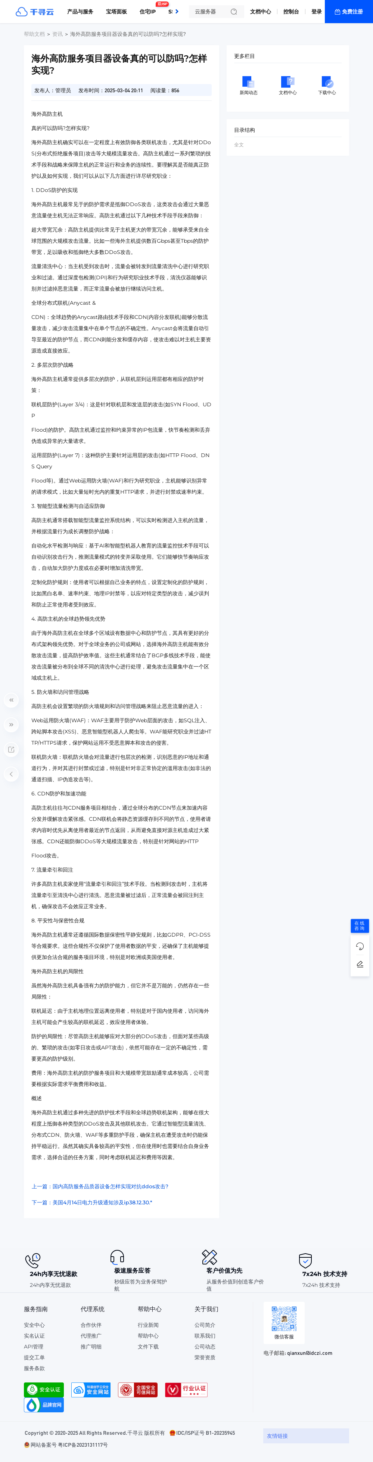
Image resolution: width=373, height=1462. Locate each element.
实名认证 (34, 1335)
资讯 (57, 34)
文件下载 (148, 1346)
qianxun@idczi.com (309, 1352)
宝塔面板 (116, 11)
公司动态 (205, 1346)
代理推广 (91, 1335)
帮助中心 (148, 1335)
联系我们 (205, 1335)
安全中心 (34, 1325)
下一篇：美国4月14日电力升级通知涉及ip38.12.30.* (92, 1202)
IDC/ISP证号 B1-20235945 (205, 1432)
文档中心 (260, 11)
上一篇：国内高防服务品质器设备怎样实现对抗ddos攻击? (100, 1186)
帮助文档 (34, 34)
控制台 (291, 11)
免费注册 (352, 11)
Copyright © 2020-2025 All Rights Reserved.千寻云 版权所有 (95, 1432)
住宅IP (149, 8)
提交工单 (34, 1357)
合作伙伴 (91, 1325)
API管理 (33, 1346)
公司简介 (205, 1325)
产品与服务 (80, 11)
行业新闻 (148, 1325)
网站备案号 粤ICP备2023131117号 (69, 1444)
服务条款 (34, 1368)
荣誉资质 (205, 1357)
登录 (316, 11)
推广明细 (91, 1346)
